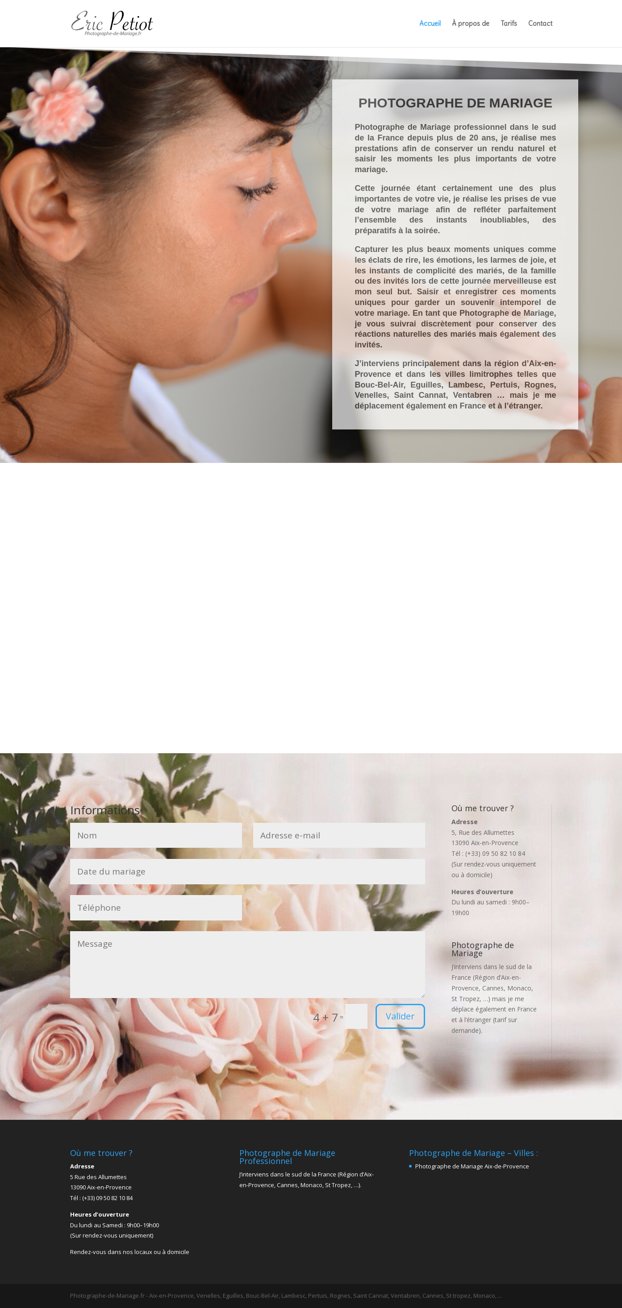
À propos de (470, 24)
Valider (400, 1016)
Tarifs (509, 24)
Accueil (430, 24)
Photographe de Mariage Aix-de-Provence (472, 1166)
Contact (540, 24)
